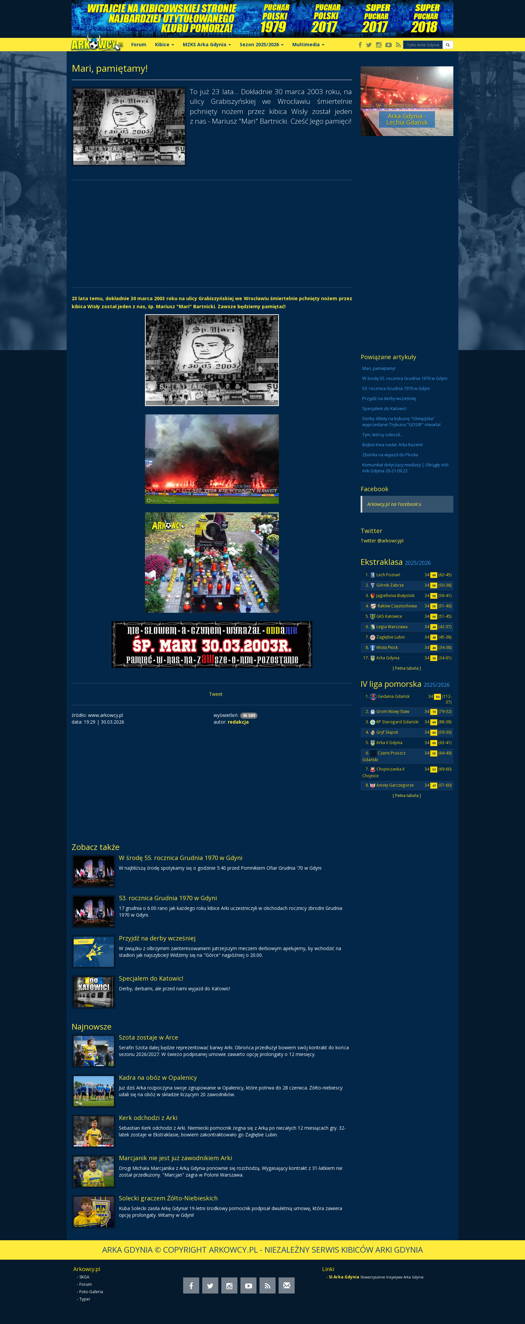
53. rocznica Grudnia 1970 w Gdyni (168, 898)
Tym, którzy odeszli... (382, 435)
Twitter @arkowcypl (382, 540)
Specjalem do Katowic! (151, 978)
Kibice (164, 44)
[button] (447, 45)
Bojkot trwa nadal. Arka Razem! (392, 445)
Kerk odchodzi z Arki (148, 1118)
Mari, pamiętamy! (378, 368)
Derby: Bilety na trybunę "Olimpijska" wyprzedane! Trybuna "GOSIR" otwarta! (401, 421)
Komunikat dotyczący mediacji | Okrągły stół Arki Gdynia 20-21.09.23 (405, 468)
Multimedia (308, 44)
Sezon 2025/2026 (262, 44)
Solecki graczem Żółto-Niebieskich (168, 1198)
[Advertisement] (212, 234)
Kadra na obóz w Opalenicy (158, 1077)
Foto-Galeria (91, 1292)
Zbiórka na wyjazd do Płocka (390, 455)
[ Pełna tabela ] (407, 668)
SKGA (84, 1277)
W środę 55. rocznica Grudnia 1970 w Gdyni (180, 858)
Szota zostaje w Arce (148, 1037)
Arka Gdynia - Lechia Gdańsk (407, 119)
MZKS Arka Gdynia (207, 44)
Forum (138, 44)
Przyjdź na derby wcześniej (157, 938)
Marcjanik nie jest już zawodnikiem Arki (175, 1158)
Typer (84, 1299)
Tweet (216, 694)
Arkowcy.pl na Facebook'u (394, 504)
